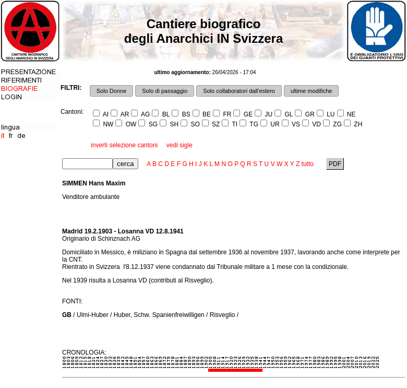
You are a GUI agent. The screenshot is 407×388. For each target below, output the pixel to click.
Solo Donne (112, 91)
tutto (308, 164)
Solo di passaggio (164, 91)
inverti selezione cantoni (124, 145)
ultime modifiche (311, 91)
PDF (335, 164)
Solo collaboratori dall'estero (239, 91)
